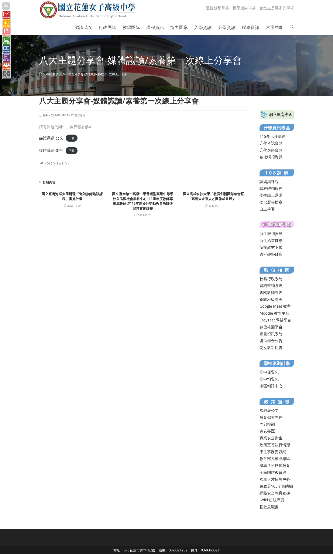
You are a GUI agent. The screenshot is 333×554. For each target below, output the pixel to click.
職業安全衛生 (271, 437)
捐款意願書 (269, 506)
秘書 (45, 115)
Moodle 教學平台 (274, 313)
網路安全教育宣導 (275, 493)
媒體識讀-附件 (51, 150)
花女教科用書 (271, 347)
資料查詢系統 (271, 285)
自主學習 (267, 209)
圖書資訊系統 (271, 333)
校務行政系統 (271, 278)
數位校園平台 (271, 327)
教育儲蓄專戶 (271, 417)
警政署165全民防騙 (276, 486)
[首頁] (40, 74)
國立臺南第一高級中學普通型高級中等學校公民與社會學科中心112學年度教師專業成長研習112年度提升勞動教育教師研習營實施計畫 (142, 201)
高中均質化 (269, 379)
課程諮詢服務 (271, 188)
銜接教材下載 (271, 247)
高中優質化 (269, 372)
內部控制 (267, 424)
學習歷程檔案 (271, 202)
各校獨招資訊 (271, 156)
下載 (72, 138)
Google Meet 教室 (275, 306)
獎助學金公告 (271, 340)
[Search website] (291, 27)
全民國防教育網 (273, 472)
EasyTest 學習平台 (275, 319)
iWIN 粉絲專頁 (272, 499)
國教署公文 (269, 410)
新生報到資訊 (271, 233)
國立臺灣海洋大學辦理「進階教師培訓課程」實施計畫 (72, 196)
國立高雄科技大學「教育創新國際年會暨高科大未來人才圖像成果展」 (213, 196)
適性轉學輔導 (271, 254)
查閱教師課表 (271, 292)
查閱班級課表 (271, 299)
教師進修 (80, 115)
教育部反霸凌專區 (275, 458)
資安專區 (267, 430)
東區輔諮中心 (271, 385)
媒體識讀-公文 (51, 137)
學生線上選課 (271, 195)
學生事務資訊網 (273, 451)
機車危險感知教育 (275, 465)
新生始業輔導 (271, 240)
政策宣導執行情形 (275, 444)
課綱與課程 (269, 181)
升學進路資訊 (271, 150)
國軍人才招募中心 (275, 479)
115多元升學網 (272, 136)
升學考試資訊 (271, 143)
